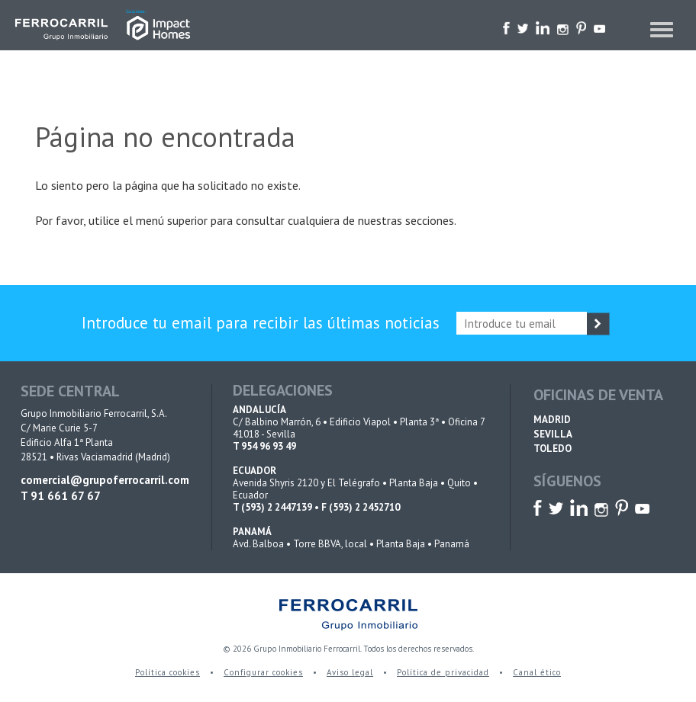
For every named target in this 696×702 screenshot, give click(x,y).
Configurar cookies (263, 672)
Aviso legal (350, 672)
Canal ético (537, 672)
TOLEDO (552, 448)
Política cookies (167, 672)
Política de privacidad (443, 672)
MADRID (552, 419)
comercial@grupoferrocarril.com (104, 480)
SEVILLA (552, 434)
